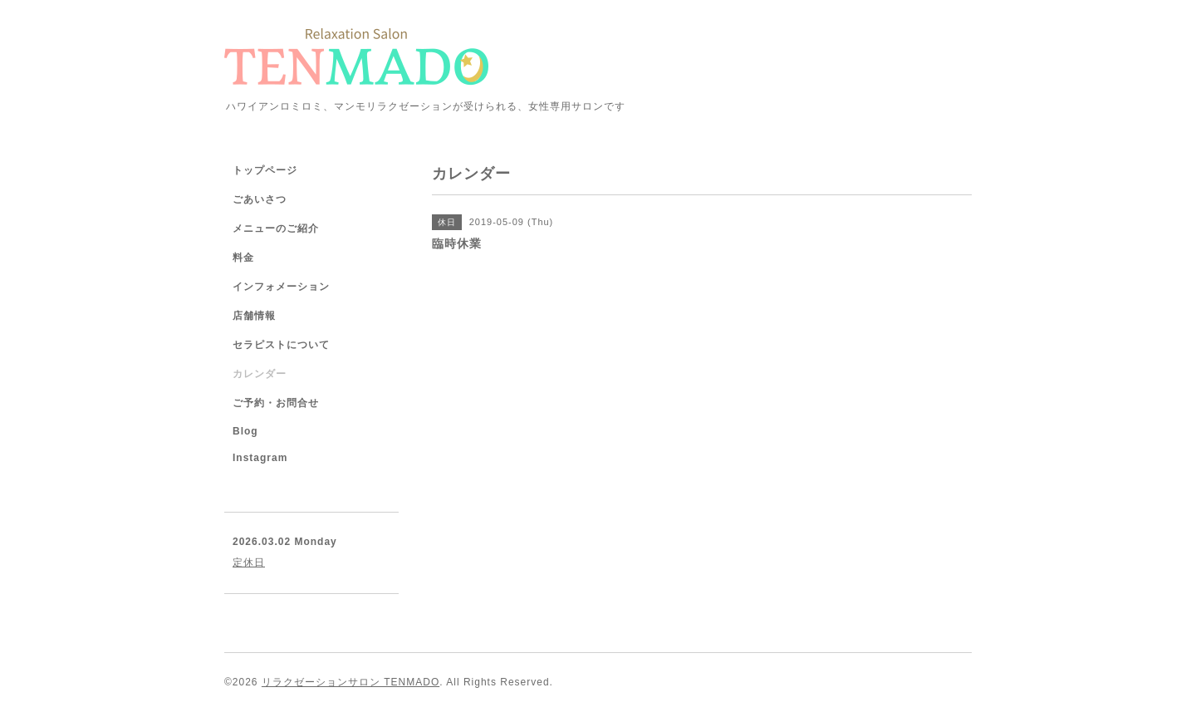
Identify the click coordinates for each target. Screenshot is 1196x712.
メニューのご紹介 (276, 228)
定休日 (249, 562)
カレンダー (260, 374)
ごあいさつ (260, 199)
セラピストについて (281, 345)
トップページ (265, 170)
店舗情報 (254, 316)
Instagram (260, 458)
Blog (245, 431)
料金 (243, 257)
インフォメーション (281, 286)
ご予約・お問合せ (276, 403)
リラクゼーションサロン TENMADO (350, 682)
